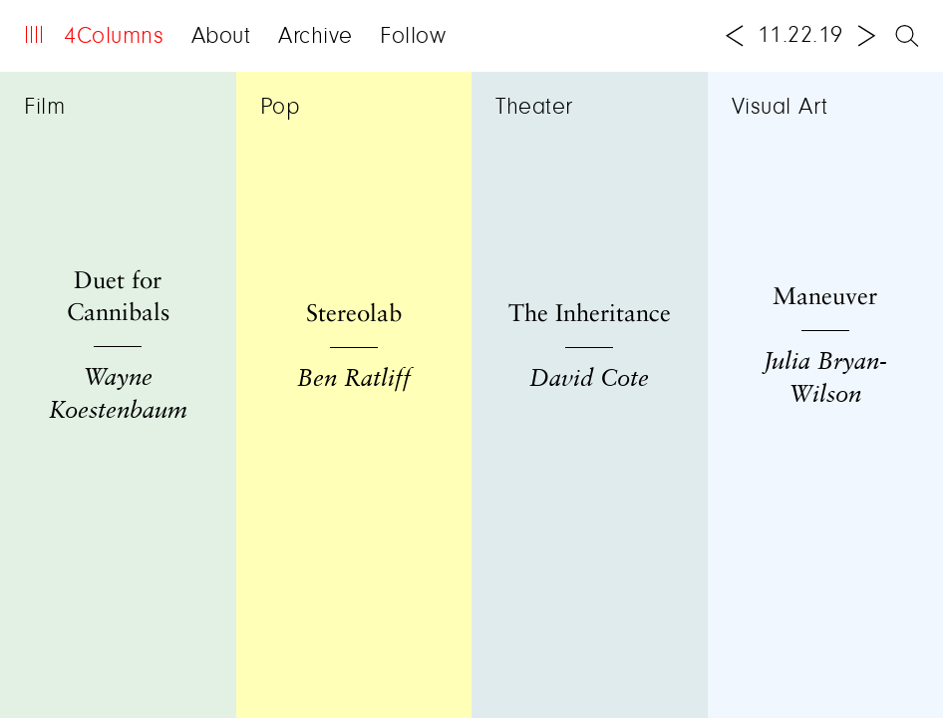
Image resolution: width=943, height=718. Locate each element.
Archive (315, 37)
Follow (413, 37)
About (221, 37)
